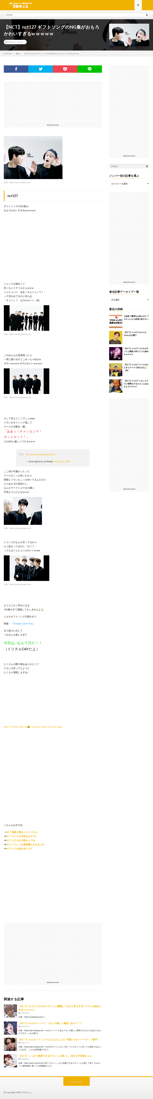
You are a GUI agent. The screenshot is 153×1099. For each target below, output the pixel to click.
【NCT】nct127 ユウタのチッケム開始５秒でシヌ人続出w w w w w (136, 351)
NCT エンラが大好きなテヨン (21, 836)
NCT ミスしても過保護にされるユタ (25, 844)
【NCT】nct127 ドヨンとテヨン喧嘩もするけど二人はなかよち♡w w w (136, 384)
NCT (21, 42)
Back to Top (76, 1082)
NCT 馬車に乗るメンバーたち (21, 832)
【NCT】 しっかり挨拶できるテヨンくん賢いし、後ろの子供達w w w (55, 1055)
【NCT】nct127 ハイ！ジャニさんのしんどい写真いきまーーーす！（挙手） (58, 1039)
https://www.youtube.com (20, 182)
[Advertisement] (52, 102)
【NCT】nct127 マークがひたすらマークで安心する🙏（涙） (136, 367)
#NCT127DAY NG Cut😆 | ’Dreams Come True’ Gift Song (33, 726)
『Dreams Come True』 (23, 623)
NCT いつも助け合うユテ (19, 848)
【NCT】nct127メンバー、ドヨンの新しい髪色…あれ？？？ (50, 1023)
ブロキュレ (27, 1092)
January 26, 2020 (61, 461)
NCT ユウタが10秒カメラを (20, 840)
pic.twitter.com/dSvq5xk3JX (40, 454)
